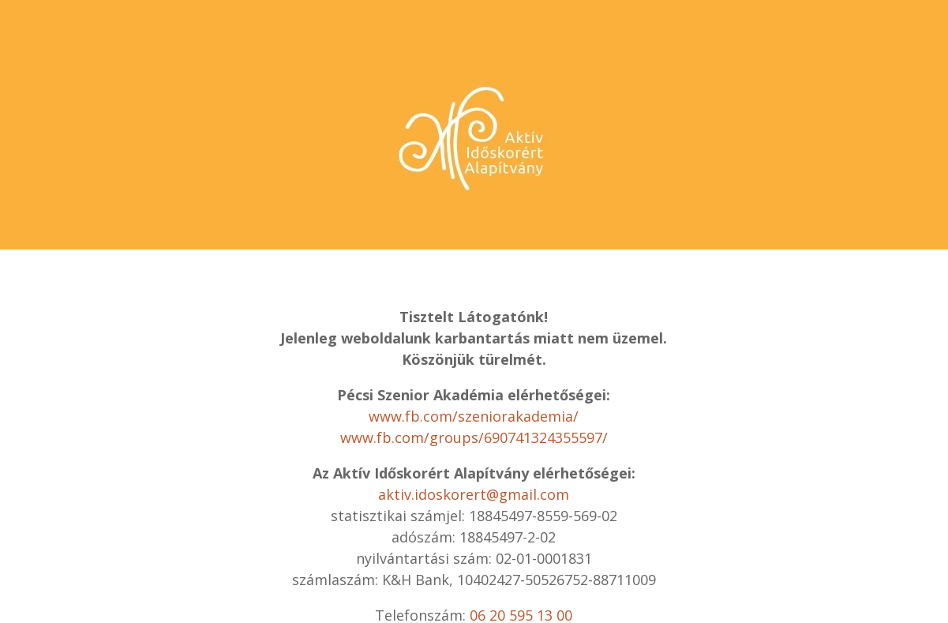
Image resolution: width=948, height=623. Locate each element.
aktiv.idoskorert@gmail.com (473, 494)
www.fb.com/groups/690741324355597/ (474, 437)
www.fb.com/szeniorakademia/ (474, 416)
